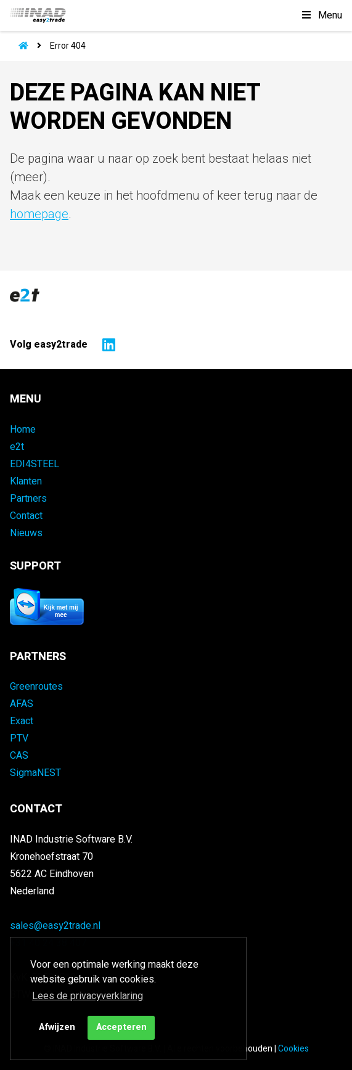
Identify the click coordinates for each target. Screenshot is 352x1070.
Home (23, 429)
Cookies (293, 1048)
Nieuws (26, 533)
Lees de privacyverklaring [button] (87, 996)
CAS (19, 755)
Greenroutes (36, 686)
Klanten (26, 481)
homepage (39, 214)
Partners (28, 498)
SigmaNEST (35, 773)
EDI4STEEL (34, 464)
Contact (26, 515)
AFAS (21, 703)
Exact (21, 721)
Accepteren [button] (121, 1027)
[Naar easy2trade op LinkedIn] (105, 344)
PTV (19, 738)
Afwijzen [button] (57, 1027)
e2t (17, 446)
